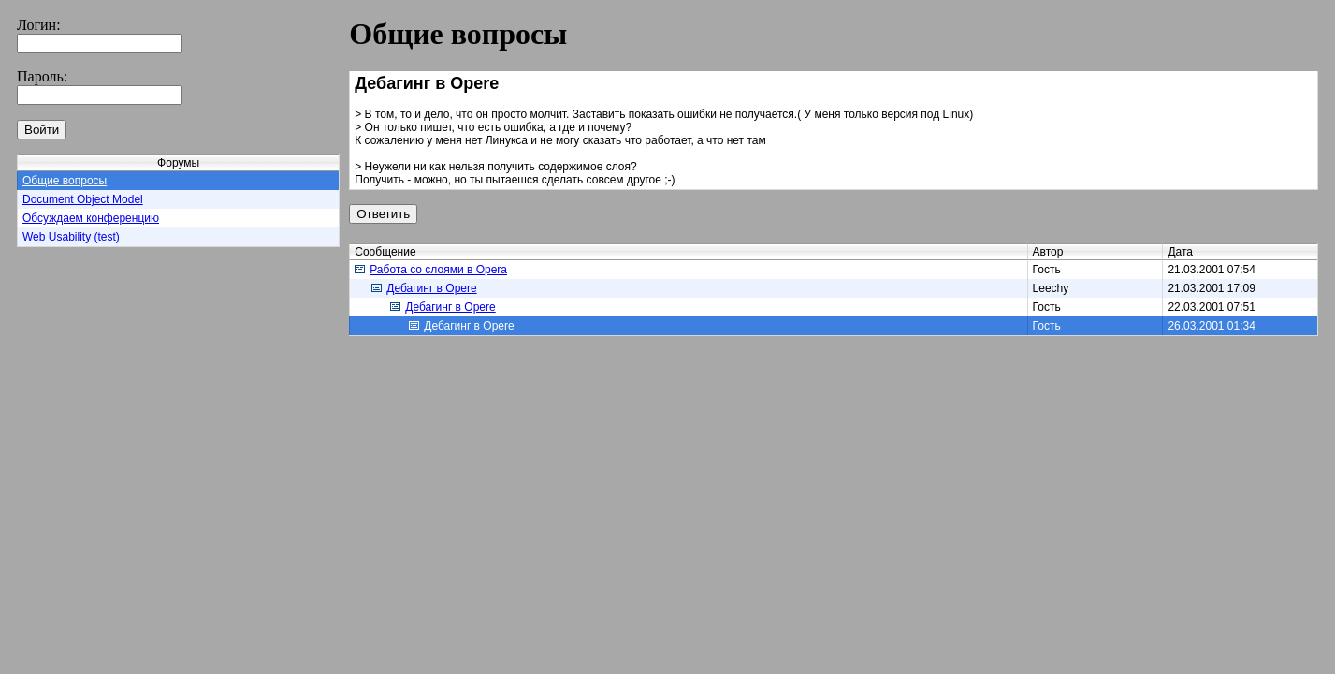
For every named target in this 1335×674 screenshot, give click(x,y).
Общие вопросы (64, 180)
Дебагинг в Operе (423, 288)
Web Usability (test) (71, 236)
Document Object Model (82, 199)
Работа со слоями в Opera (431, 269)
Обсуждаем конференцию (90, 218)
